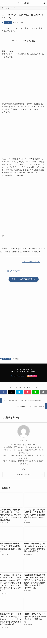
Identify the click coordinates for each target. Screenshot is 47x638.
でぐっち (23, 440)
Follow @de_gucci (18, 376)
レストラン (8, 22)
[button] (11, 392)
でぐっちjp (23, 3)
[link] (23, 468)
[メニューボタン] (3, 3)
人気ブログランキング (31, 262)
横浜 (16, 359)
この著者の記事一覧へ (23, 474)
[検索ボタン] (44, 3)
